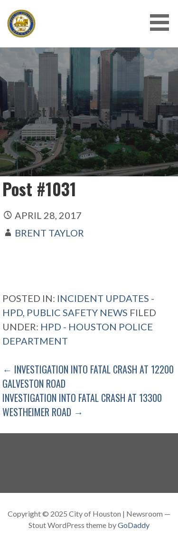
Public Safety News (77, 312)
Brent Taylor (49, 232)
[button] (163, 22)
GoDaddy (134, 524)
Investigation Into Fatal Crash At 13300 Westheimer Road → (82, 405)
